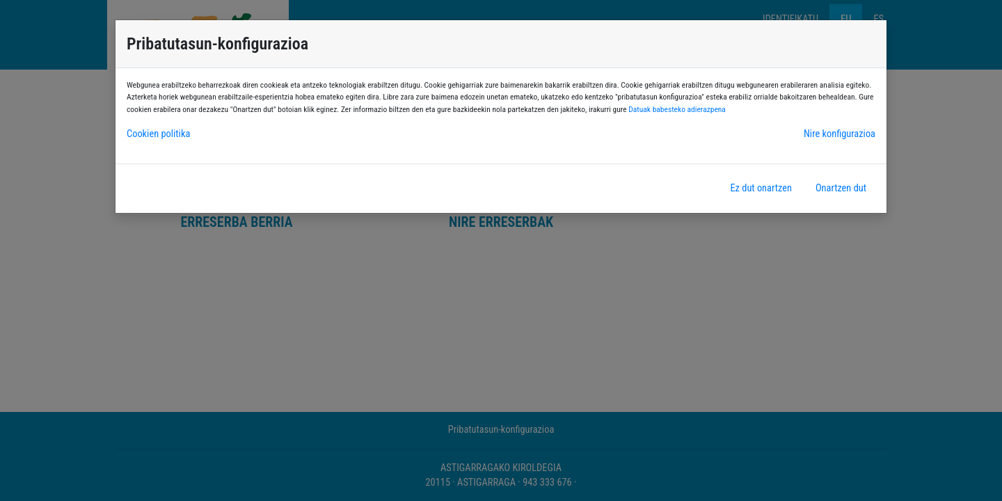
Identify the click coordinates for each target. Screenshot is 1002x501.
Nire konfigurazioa (839, 134)
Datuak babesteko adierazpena (677, 109)
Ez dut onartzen (760, 188)
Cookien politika (158, 134)
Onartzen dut (841, 188)
